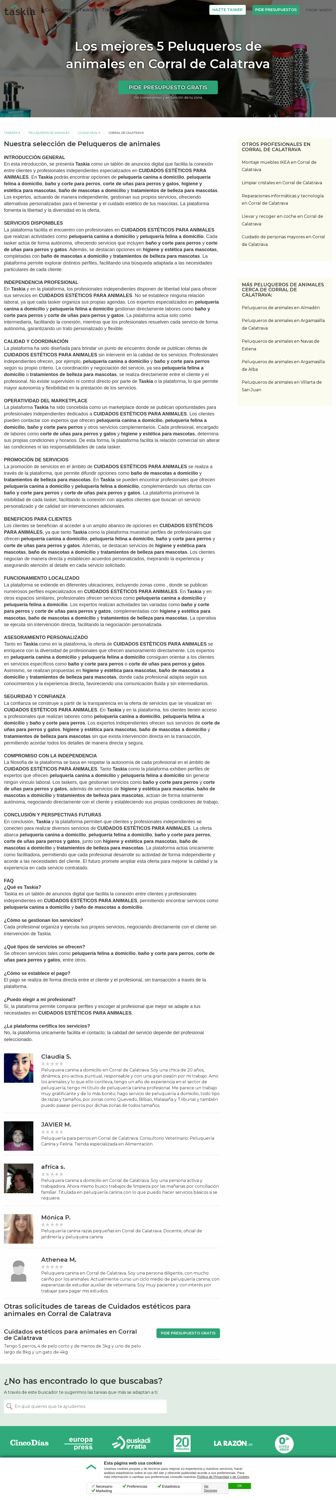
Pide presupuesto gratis (168, 87)
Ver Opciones (210, 1488)
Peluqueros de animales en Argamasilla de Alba (283, 365)
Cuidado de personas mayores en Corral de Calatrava (283, 240)
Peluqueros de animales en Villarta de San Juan (282, 386)
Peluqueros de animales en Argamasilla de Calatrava (283, 324)
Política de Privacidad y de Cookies (223, 1477)
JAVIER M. (56, 1124)
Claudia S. (56, 1056)
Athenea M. (58, 1259)
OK (239, 1486)
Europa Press (80, 1444)
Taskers (11, 133)
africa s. (53, 1167)
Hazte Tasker (227, 9)
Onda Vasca (284, 1444)
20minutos (182, 1444)
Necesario (104, 1486)
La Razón (233, 1444)
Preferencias (137, 1486)
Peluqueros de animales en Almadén (281, 307)
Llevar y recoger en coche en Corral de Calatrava (282, 220)
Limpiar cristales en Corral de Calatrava (282, 182)
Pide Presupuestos (276, 9)
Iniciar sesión (319, 9)
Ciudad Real (88, 133)
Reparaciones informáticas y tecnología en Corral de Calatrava (283, 199)
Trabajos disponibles (124, 9)
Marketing (104, 1491)
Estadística (171, 1486)
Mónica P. (56, 1217)
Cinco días (29, 1444)
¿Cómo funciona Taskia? (69, 9)
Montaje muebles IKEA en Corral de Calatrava (279, 166)
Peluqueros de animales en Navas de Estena (280, 345)
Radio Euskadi (131, 1444)
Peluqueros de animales (49, 133)
